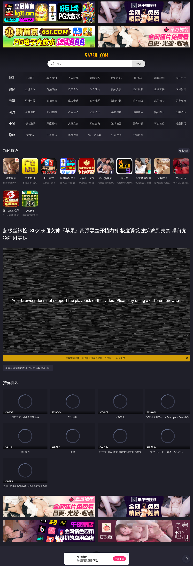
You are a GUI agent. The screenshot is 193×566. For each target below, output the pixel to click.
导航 (12, 135)
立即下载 (119, 558)
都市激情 (30, 123)
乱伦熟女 (159, 100)
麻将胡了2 (116, 78)
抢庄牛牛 (181, 78)
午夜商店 (51, 135)
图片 (12, 112)
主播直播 (159, 89)
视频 (12, 89)
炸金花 (138, 78)
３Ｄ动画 (95, 89)
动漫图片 (95, 112)
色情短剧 (138, 135)
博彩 (12, 78)
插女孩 (30, 135)
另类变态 (181, 100)
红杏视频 (116, 135)
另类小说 (138, 123)
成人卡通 (73, 100)
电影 (12, 100)
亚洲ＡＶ (30, 89)
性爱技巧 (181, 123)
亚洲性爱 (30, 100)
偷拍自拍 (51, 100)
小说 (12, 123)
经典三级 (138, 100)
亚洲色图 (51, 112)
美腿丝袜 (116, 112)
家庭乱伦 (51, 123)
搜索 (138, 64)
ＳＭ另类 (181, 89)
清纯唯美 (138, 112)
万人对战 (73, 78)
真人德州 (51, 78)
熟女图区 (159, 112)
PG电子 (30, 78)
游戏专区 (95, 78)
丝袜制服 (138, 89)
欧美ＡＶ (73, 89)
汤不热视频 (94, 135)
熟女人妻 (116, 89)
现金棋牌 (159, 78)
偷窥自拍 (30, 112)
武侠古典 (95, 123)
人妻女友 (73, 123)
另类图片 (181, 112)
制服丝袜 (116, 100)
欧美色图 (73, 112)
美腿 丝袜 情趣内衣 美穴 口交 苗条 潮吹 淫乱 (27, 367)
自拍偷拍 (51, 89)
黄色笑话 (159, 123)
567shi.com (96, 55)
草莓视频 (73, 135)
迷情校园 (116, 123)
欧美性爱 (95, 100)
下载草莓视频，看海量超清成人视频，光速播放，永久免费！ (127, 358)
